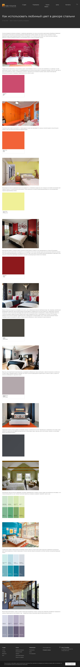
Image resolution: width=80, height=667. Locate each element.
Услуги (55, 4)
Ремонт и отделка (20, 657)
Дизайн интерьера (20, 650)
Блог (3, 655)
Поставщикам (32, 653)
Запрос (76, 4)
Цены (61, 4)
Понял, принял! (70, 664)
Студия (40, 4)
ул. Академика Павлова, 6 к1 (67, 649)
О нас (3, 650)
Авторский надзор (20, 655)
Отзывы (4, 651)
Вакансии (4, 653)
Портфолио (48, 4)
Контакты (68, 4)
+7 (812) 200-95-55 (65, 650)
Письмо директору (47, 647)
